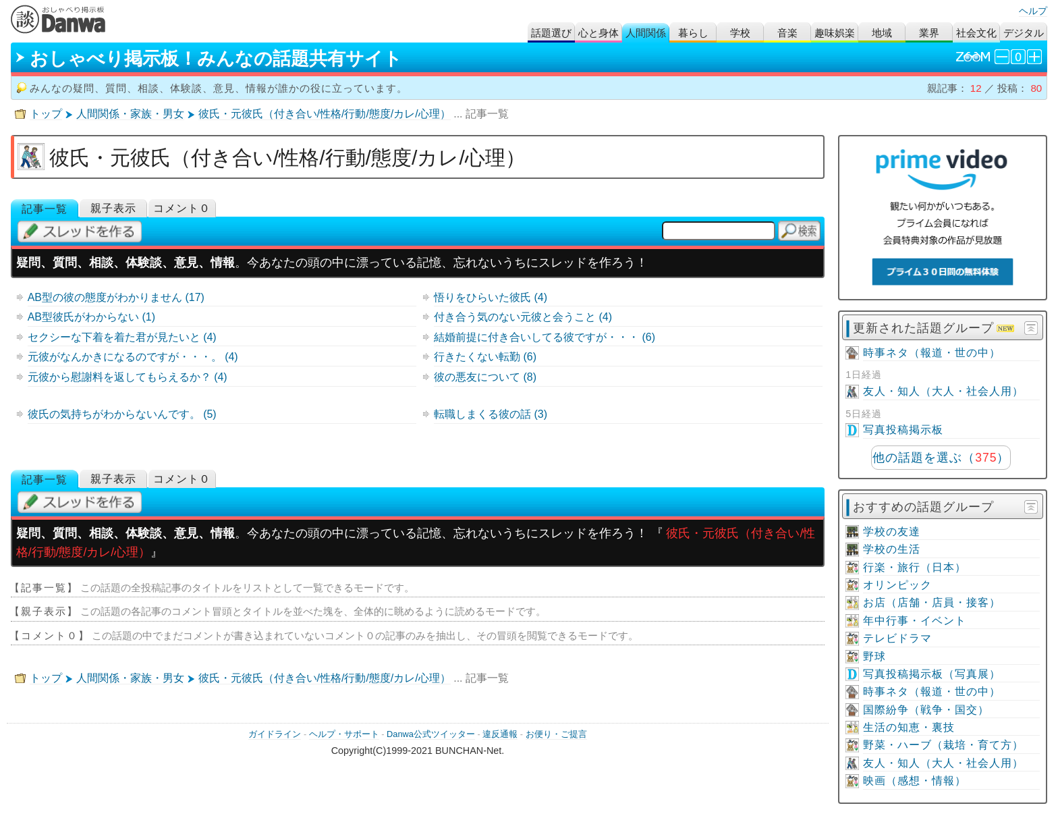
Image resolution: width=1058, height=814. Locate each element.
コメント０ (182, 208)
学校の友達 (891, 531)
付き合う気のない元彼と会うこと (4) (523, 317)
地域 (882, 32)
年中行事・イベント (914, 620)
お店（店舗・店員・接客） (932, 602)
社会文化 (976, 32)
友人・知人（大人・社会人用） (943, 391)
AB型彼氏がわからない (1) (91, 317)
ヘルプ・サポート (344, 734)
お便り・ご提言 (556, 734)
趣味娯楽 (834, 32)
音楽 (787, 32)
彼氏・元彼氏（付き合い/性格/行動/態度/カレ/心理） (324, 113)
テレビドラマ (897, 638)
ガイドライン (274, 734)
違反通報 (500, 734)
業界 (929, 32)
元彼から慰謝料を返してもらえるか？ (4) (127, 377)
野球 (874, 656)
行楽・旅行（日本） (914, 567)
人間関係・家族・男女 (130, 113)
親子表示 (113, 208)
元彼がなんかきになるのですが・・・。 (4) (133, 356)
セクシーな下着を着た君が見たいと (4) (122, 337)
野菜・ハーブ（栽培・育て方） (943, 745)
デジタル (1023, 32)
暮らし (693, 32)
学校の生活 (891, 549)
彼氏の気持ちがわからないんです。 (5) (122, 414)
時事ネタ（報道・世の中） (932, 352)
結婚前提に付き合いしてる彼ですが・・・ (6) (544, 337)
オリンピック (897, 585)
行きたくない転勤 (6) (485, 356)
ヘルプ (1033, 10)
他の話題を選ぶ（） (940, 457)
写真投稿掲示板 (903, 429)
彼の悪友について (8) (485, 377)
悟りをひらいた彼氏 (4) (490, 297)
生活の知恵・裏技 (909, 727)
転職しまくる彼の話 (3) (490, 414)
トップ (46, 113)
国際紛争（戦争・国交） (926, 709)
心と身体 (598, 32)
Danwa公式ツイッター (431, 734)
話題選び (551, 32)
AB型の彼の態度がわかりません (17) (116, 297)
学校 (740, 32)
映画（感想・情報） (914, 780)
